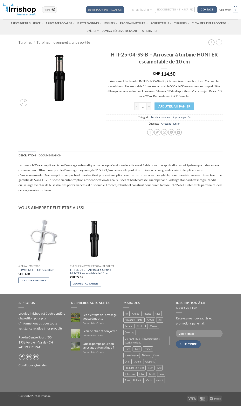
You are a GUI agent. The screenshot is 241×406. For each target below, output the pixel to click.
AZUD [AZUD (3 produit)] (150, 319)
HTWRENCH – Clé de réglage (36, 270)
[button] (175, 10)
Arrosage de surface (27, 23)
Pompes (110, 23)
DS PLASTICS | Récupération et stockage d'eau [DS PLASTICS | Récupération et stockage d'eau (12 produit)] (142, 340)
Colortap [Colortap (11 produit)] (129, 332)
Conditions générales (32, 365)
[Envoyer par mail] (164, 132)
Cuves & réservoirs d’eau (121, 31)
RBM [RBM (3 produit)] (150, 367)
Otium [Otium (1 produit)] (137, 361)
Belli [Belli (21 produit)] (159, 319)
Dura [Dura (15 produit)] (127, 348)
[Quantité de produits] (143, 106)
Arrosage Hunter (170, 123)
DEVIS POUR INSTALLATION (105, 9)
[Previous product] (219, 42)
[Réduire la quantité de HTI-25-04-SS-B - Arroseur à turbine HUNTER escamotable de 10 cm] (136, 106)
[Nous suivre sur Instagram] (29, 357)
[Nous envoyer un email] (36, 357)
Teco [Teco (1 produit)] (161, 374)
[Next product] (211, 42)
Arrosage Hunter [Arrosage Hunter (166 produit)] (134, 319)
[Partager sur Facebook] (150, 132)
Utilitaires (149, 30)
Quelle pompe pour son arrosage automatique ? (98, 345)
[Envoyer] (54, 9)
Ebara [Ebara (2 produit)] (137, 348)
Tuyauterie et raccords (210, 23)
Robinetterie (161, 23)
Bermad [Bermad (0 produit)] (129, 326)
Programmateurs (134, 23)
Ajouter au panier (174, 106)
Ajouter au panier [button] (34, 280)
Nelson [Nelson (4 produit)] (146, 355)
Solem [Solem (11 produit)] (142, 374)
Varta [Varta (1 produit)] (149, 380)
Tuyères (92, 31)
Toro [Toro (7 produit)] (127, 380)
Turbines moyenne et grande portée (63, 42)
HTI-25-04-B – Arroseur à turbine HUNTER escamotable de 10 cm (90, 271)
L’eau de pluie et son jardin (100, 331)
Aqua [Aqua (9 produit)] (158, 313)
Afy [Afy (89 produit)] (126, 313)
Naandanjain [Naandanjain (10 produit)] (132, 355)
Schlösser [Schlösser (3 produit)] (130, 374)
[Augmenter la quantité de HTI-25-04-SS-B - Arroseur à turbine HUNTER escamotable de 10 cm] (149, 106)
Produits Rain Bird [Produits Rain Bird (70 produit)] (134, 367)
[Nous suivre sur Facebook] (22, 357)
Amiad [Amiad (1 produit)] (135, 313)
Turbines (181, 23)
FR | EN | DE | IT (141, 9)
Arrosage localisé (60, 23)
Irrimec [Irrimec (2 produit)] (148, 348)
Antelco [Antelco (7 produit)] (147, 313)
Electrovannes (89, 23)
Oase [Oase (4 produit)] (156, 355)
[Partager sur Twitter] (157, 132)
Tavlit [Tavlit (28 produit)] (152, 374)
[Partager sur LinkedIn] (178, 132)
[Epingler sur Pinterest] (171, 132)
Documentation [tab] (49, 155)
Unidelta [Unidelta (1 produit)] (137, 380)
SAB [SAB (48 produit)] (159, 367)
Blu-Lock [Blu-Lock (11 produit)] (142, 326)
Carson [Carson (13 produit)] (154, 326)
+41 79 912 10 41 (30, 347)
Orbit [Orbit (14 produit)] (127, 361)
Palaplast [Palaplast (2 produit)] (149, 361)
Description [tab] (27, 155)
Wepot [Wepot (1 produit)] (159, 380)
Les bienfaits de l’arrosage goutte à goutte (100, 316)
